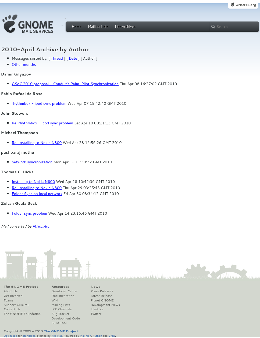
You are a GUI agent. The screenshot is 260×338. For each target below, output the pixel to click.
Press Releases (102, 291)
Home (76, 26)
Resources (60, 287)
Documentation (62, 296)
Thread (57, 58)
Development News (105, 305)
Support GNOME (17, 305)
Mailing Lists (98, 26)
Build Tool (58, 323)
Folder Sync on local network (37, 193)
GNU (111, 335)
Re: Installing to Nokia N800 (37, 142)
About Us (11, 291)
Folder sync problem (29, 213)
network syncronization (32, 162)
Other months (24, 64)
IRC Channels (61, 309)
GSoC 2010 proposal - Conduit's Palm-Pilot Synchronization (65, 84)
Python (97, 335)
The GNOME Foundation (22, 314)
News (95, 287)
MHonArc (41, 226)
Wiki (54, 300)
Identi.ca (97, 309)
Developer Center (64, 291)
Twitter (96, 314)
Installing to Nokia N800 (33, 181)
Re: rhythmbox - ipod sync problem (42, 123)
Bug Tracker (60, 314)
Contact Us (12, 309)
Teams (8, 300)
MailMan (85, 335)
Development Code (65, 318)
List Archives (125, 26)
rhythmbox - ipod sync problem (39, 103)
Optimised (10, 335)
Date (73, 58)
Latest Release (101, 296)
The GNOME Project (21, 287)
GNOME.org (245, 4)
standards (29, 335)
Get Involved (13, 296)
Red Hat (56, 335)
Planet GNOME (102, 300)
